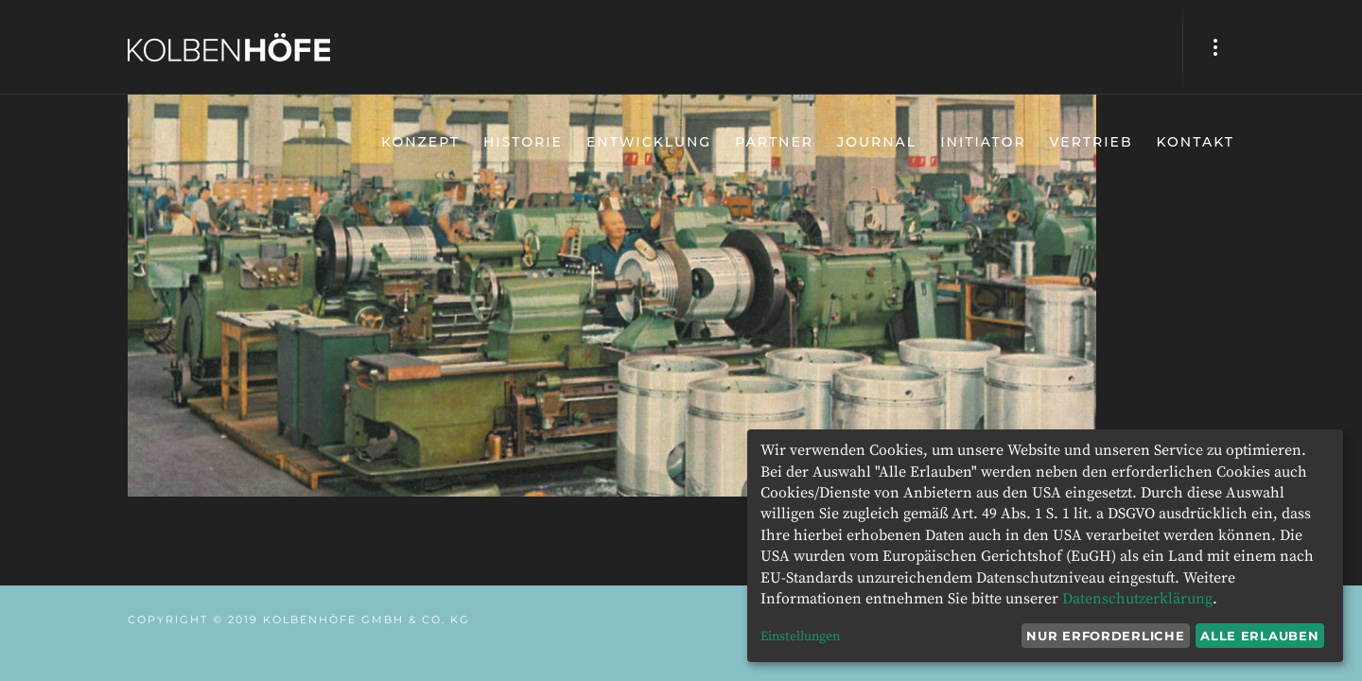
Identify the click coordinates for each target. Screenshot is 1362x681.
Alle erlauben (1259, 635)
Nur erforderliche (1105, 635)
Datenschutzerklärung (1137, 598)
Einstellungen (800, 636)
